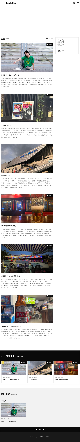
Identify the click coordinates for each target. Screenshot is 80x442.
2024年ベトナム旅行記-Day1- (16, 326)
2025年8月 (60, 41)
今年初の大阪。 (9, 175)
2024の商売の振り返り (13, 225)
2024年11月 (61, 45)
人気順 (8, 38)
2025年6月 (60, 42)
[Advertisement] (40, 20)
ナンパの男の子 (9, 125)
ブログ (50, 45)
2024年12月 (61, 44)
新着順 (3, 38)
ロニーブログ (46, 437)
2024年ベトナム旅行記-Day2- (16, 275)
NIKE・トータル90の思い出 (15, 74)
